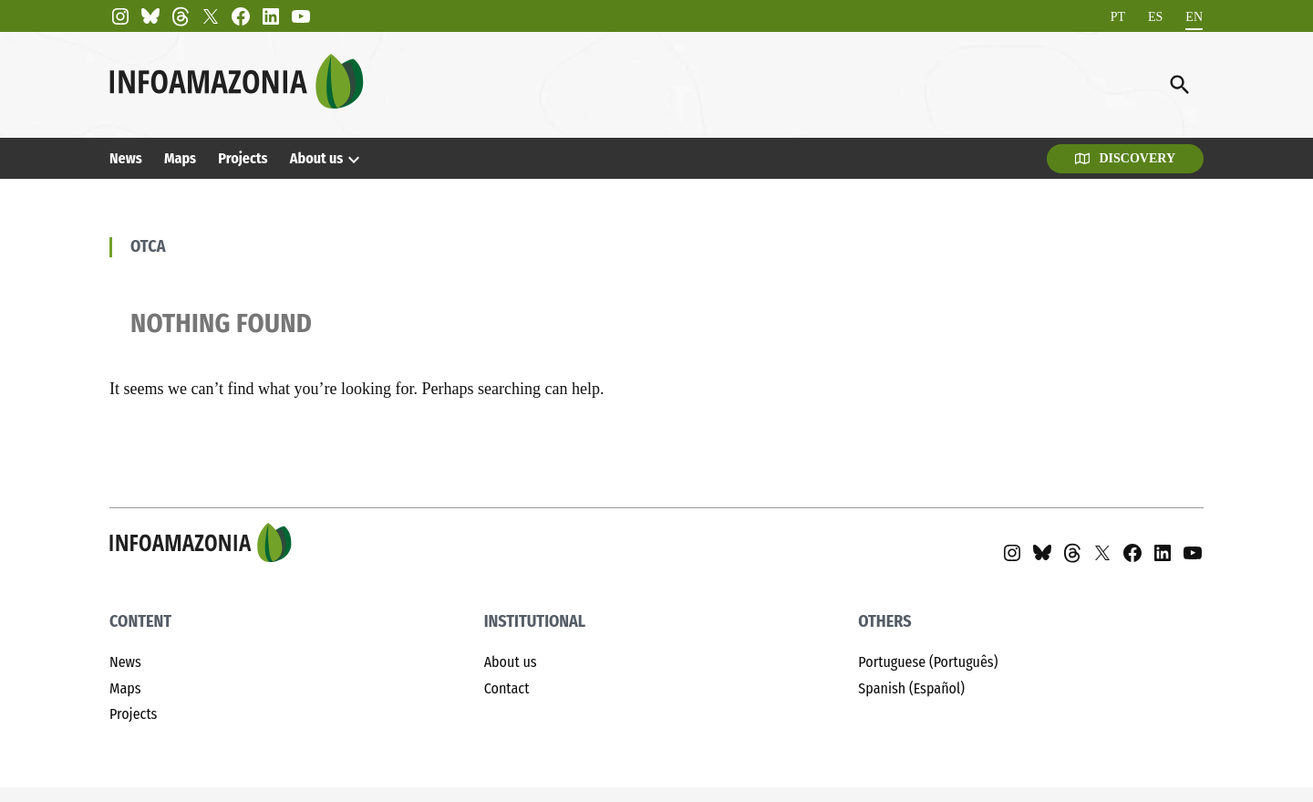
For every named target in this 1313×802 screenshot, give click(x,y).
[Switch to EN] (1194, 17)
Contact (507, 688)
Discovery (1125, 158)
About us (317, 158)
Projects (242, 158)
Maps (180, 158)
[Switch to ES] (1155, 17)
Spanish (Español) (911, 688)
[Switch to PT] (1118, 17)
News (125, 158)
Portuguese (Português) (928, 662)
